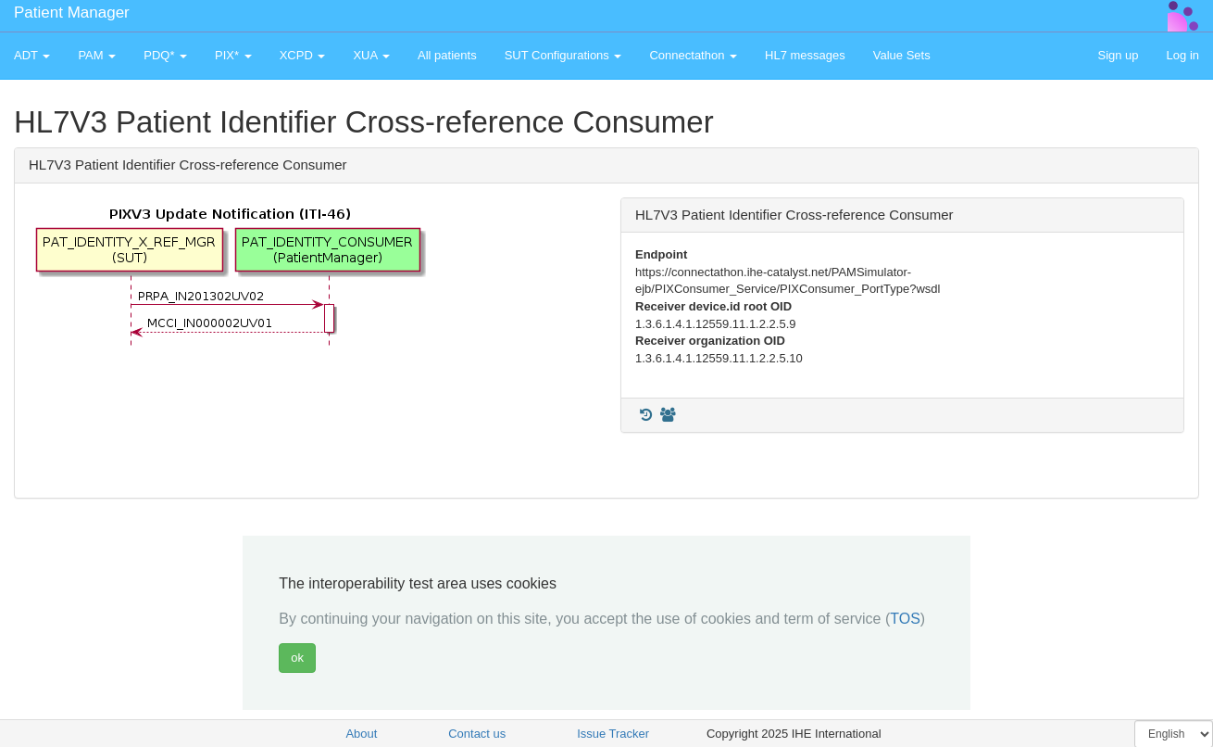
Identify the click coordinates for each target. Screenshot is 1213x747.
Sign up (1117, 55)
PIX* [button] (233, 55)
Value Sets (902, 55)
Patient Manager (72, 12)
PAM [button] (97, 55)
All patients (447, 55)
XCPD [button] (303, 55)
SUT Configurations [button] (563, 55)
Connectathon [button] (693, 55)
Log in (1183, 55)
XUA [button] (371, 55)
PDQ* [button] (165, 55)
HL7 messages (805, 55)
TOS (905, 619)
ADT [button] (32, 55)
